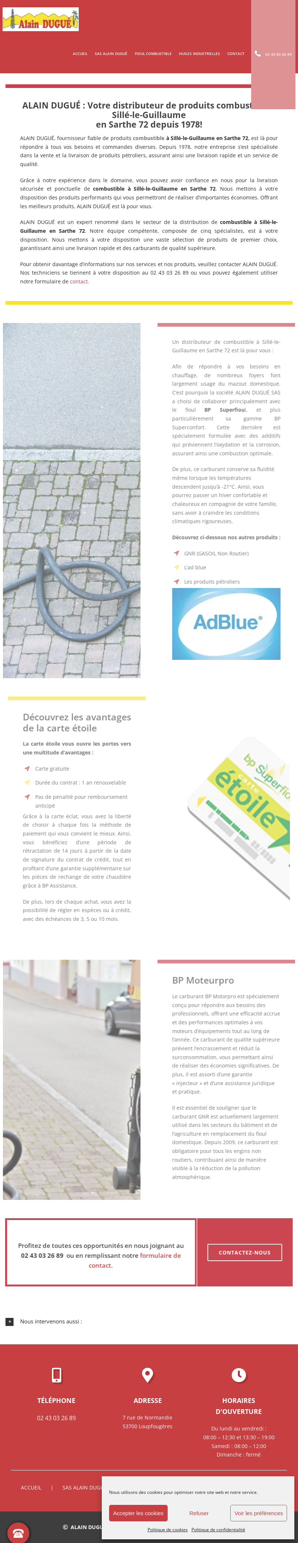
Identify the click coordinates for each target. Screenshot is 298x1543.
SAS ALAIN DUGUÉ (85, 1487)
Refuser (199, 1513)
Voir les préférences (258, 1513)
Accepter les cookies (138, 1513)
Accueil (31, 1487)
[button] (149, 1322)
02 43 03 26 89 (56, 1418)
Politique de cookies (168, 1530)
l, (230, 409)
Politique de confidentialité (218, 1530)
